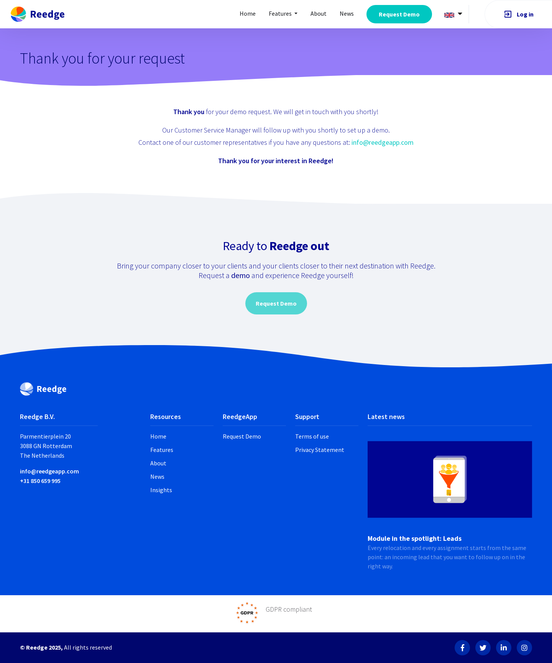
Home (248, 13)
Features (161, 449)
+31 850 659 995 (40, 481)
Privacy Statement (319, 449)
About (158, 463)
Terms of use (312, 436)
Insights (161, 490)
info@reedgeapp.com (383, 142)
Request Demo (399, 14)
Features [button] (281, 13)
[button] (453, 14)
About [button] (318, 13)
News (347, 13)
